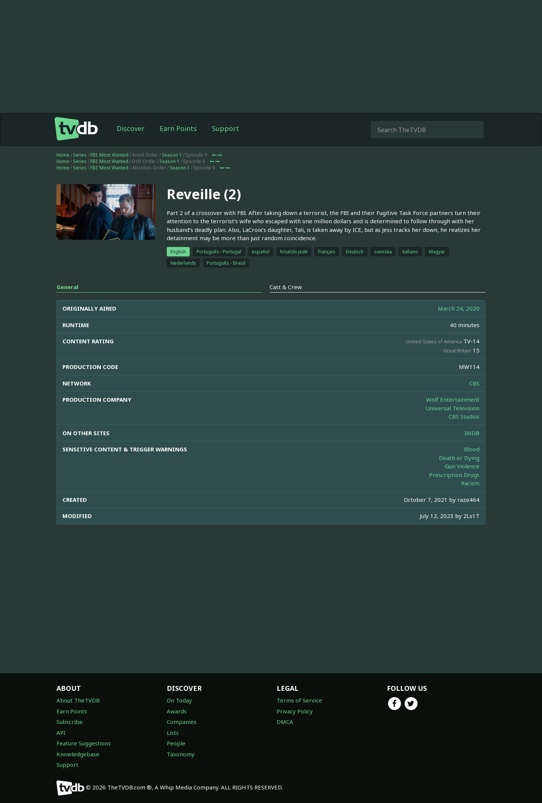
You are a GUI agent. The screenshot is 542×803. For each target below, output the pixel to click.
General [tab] (67, 287)
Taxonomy (181, 754)
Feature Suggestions (83, 743)
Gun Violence (462, 466)
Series (80, 155)
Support (225, 128)
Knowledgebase (77, 754)
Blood (472, 449)
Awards (177, 711)
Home (62, 155)
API (60, 732)
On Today (179, 700)
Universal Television (453, 408)
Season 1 (172, 155)
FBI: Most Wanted (109, 155)
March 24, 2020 (459, 308)
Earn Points (178, 128)
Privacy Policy (295, 711)
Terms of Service (299, 700)
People (176, 743)
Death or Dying (459, 458)
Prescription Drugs (454, 474)
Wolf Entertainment (453, 399)
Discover (131, 128)
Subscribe (69, 721)
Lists (173, 732)
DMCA (285, 721)
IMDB (472, 433)
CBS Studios (464, 416)
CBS (474, 383)
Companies (181, 721)
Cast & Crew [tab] (285, 287)
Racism (470, 483)
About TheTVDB (78, 700)
